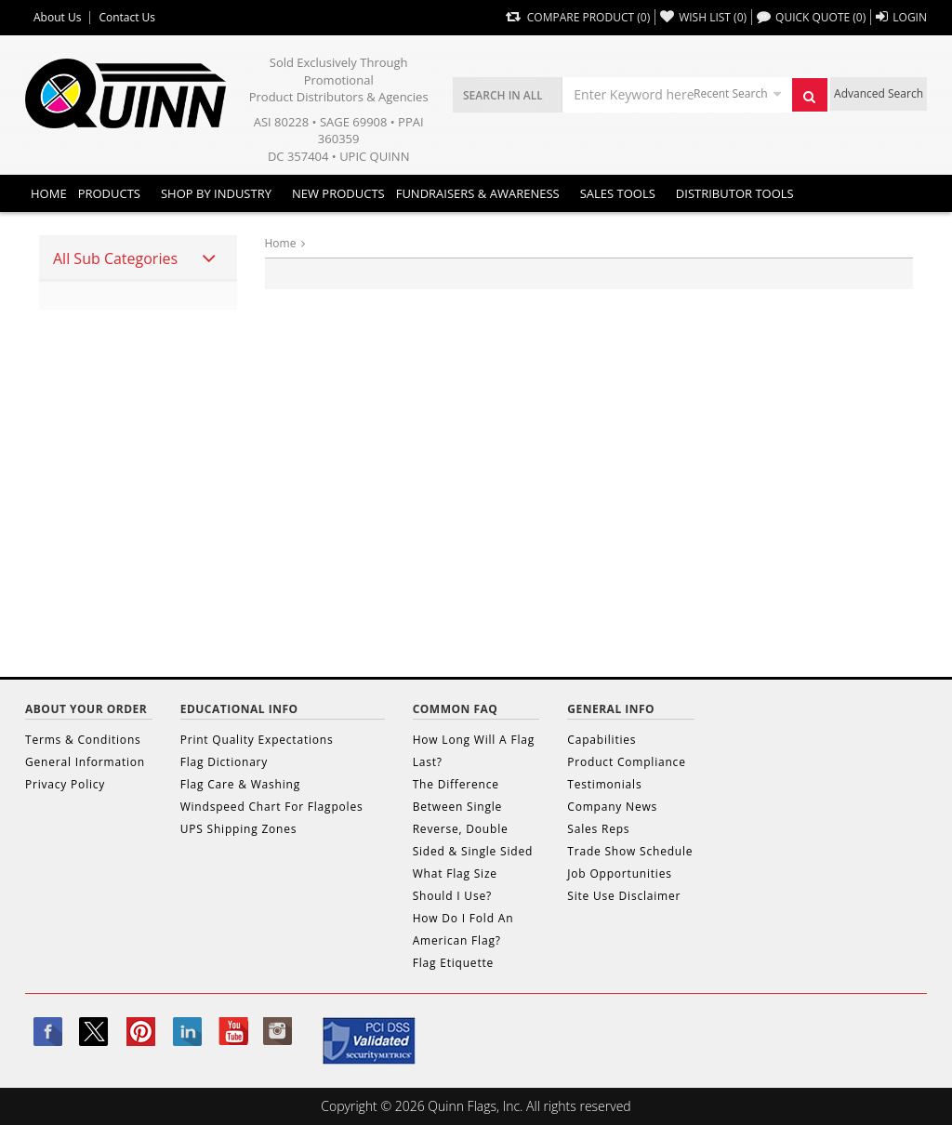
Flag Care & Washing (240, 784)
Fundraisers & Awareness (478, 193)
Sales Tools (617, 193)
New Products (338, 193)
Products (109, 193)
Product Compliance (626, 762)
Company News (612, 806)
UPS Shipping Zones (239, 829)
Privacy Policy (65, 784)
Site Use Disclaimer (624, 896)
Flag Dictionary (224, 762)
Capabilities (601, 740)
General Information (85, 762)
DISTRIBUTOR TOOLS (735, 193)
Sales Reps (598, 829)
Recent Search (730, 93)
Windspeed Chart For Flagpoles (272, 806)
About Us (57, 17)
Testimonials (604, 784)
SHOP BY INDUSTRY (216, 193)
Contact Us (127, 17)
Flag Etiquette (453, 963)
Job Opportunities (619, 873)
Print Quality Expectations (257, 740)
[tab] (138, 258)
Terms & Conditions (83, 740)
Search (814, 101)
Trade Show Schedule (630, 851)
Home (49, 193)
